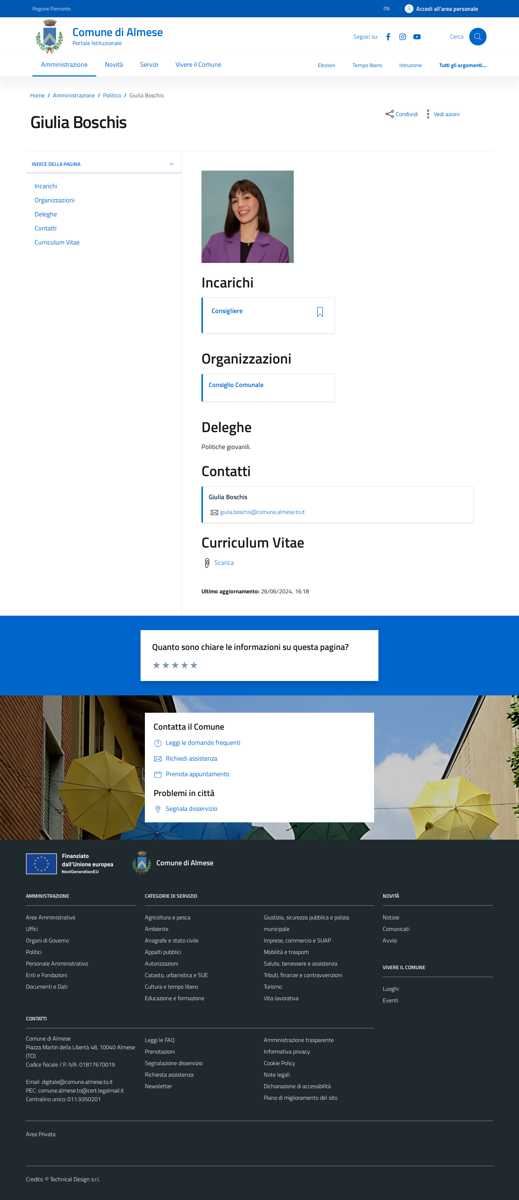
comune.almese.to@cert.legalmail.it (81, 1090)
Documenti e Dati (46, 986)
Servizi (149, 64)
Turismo (273, 986)
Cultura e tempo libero (171, 986)
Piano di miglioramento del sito (300, 1097)
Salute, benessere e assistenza (300, 963)
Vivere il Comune (198, 64)
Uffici (32, 928)
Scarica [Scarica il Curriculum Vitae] (224, 562)
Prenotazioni (160, 1051)
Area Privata (41, 1134)
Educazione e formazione (174, 998)
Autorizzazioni (161, 963)
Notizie (391, 917)
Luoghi (391, 988)
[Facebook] (385, 36)
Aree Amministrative (50, 917)
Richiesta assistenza (169, 1074)
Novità (114, 64)
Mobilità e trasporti (286, 952)
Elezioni (326, 65)
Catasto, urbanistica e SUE (176, 975)
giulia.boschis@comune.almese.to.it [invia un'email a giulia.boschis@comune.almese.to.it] (257, 511)
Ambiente (156, 928)
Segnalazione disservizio (174, 1063)
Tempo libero (367, 65)
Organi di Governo (47, 940)
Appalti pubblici (163, 952)
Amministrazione (64, 64)
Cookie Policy (279, 1063)
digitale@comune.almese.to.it (77, 1081)
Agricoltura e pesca (167, 917)
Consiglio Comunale (236, 385)
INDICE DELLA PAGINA (104, 164)
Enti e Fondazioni (46, 975)
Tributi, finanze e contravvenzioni (303, 975)
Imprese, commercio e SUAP (297, 940)
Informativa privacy (287, 1051)
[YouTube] (414, 36)
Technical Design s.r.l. (75, 1179)
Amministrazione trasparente (299, 1040)
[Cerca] (478, 36)
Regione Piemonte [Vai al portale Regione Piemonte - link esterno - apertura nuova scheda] (51, 8)
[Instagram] (399, 36)
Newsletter (158, 1086)
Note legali (277, 1074)
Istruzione (410, 65)
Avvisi (390, 940)
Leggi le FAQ (160, 1040)
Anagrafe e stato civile (172, 940)
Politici (33, 952)
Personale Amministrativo (57, 963)
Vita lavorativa (281, 998)
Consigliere (227, 311)
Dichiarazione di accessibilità (297, 1086)
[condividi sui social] (401, 114)
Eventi (390, 1000)
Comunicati (396, 928)
